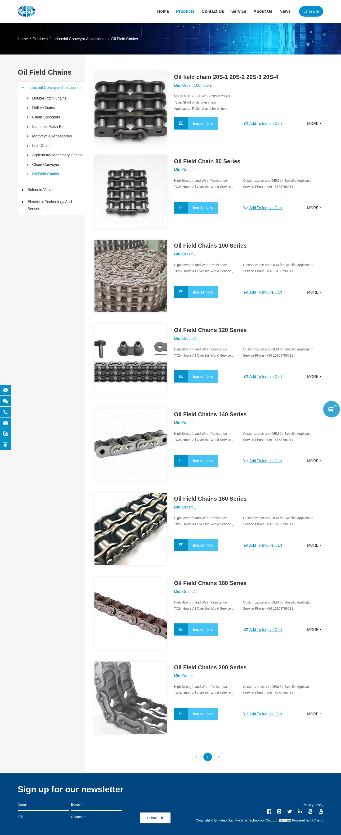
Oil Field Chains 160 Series (210, 498)
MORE (313, 124)
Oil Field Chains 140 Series (210, 414)
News (285, 11)
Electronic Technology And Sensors (49, 205)
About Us (263, 11)
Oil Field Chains (124, 39)
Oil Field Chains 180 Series (210, 583)
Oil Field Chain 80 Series (207, 161)
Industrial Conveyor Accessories (80, 39)
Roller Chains (43, 108)
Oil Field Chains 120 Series (210, 330)
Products (185, 11)
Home (163, 11)
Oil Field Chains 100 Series (210, 245)
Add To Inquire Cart (265, 124)
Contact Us (213, 11)
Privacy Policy (313, 805)
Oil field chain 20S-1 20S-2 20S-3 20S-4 (226, 77)
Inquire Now (203, 124)
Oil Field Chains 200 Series (210, 667)
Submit (152, 818)
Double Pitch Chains (49, 98)
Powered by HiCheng (307, 820)
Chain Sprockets (46, 117)
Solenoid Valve (40, 190)
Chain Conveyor (45, 165)
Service (239, 11)
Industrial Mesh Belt (49, 127)
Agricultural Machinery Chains (57, 155)
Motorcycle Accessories (52, 136)
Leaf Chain (41, 146)
